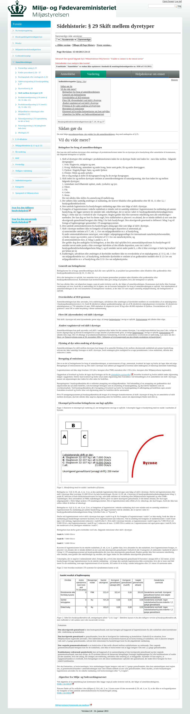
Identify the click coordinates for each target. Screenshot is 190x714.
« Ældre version (63, 45)
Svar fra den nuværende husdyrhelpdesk (24, 220)
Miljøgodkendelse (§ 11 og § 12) (28, 145)
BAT (17, 158)
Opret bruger (168, 1)
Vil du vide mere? (68, 89)
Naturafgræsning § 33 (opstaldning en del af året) (32, 119)
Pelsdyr (18, 43)
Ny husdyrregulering (23, 30)
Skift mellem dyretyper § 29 (30, 93)
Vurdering (93, 74)
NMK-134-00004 (64, 693)
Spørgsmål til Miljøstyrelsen (27, 193)
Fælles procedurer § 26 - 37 (29, 72)
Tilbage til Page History (83, 45)
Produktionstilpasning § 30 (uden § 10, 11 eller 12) (32, 98)
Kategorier (19, 187)
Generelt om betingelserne (74, 94)
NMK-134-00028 (64, 684)
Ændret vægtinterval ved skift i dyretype (80, 103)
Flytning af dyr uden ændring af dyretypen (81, 106)
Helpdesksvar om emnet (150, 74)
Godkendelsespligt (23, 56)
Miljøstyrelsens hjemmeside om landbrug (72, 705)
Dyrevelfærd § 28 (25, 88)
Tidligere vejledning (23, 171)
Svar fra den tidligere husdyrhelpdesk (23, 209)
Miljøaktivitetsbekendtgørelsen (28, 49)
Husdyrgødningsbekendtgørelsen (28, 37)
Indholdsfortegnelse (23, 180)
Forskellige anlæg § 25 (27, 68)
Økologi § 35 (23, 133)
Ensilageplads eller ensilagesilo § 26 (33, 77)
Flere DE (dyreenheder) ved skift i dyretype (81, 100)
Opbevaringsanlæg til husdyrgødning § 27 (33, 82)
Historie (174, 80)
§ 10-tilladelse (21, 139)
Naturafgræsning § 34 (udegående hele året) (32, 126)
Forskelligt (19, 164)
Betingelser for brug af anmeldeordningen (81, 92)
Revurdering (20, 152)
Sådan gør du (66, 86)
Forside (17, 24)
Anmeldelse (67, 74)
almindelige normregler (120, 374)
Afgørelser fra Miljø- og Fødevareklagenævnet (83, 114)
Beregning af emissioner (73, 108)
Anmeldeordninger (23, 62)
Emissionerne (141, 319)
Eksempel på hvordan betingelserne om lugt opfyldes (86, 111)
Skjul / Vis (81, 81)
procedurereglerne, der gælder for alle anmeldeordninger (91, 134)
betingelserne (114, 319)
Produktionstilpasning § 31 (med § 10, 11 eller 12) (32, 105)
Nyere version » (104, 45)
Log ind (178, 1)
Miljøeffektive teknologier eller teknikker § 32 (31, 112)
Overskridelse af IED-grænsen (75, 97)
